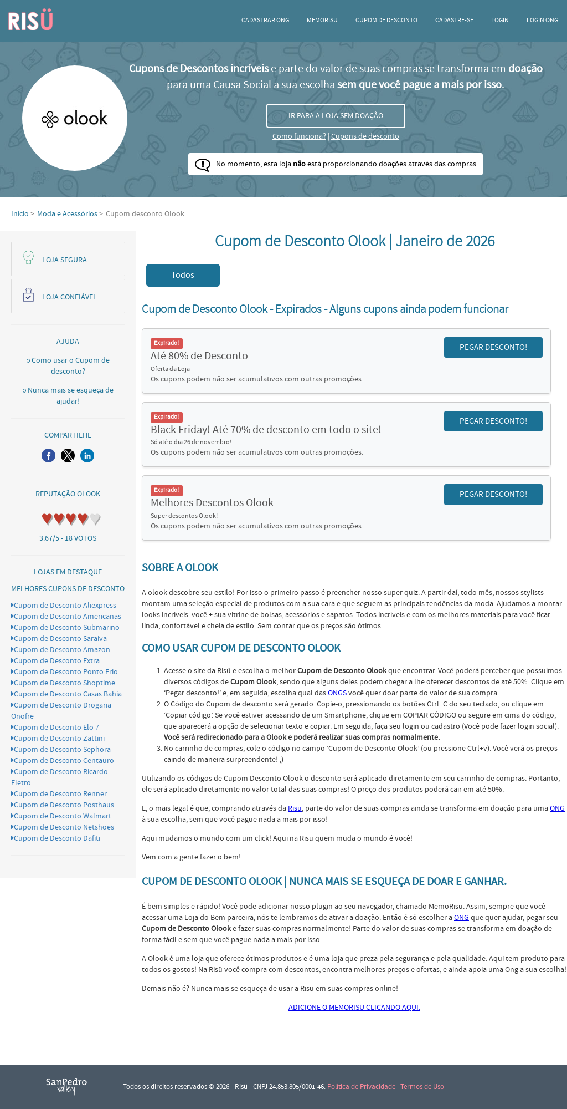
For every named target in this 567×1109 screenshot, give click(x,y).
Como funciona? (299, 136)
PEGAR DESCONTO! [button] (493, 347)
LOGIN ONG (542, 20)
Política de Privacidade (361, 1086)
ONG (557, 808)
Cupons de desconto (365, 136)
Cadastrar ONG (265, 20)
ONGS (337, 693)
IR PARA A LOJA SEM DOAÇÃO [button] (335, 116)
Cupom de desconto (386, 20)
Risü (295, 808)
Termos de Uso (422, 1086)
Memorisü (322, 20)
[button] (48, 455)
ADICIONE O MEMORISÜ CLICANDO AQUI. (354, 1008)
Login (500, 20)
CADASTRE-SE (454, 20)
